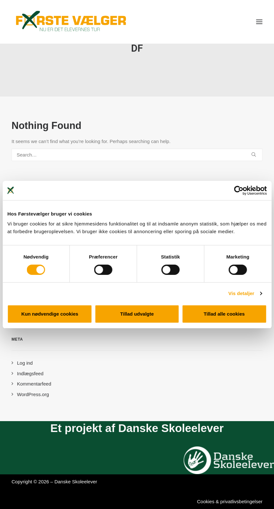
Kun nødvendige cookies (50, 314)
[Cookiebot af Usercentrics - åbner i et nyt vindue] (239, 190)
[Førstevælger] (71, 22)
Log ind (25, 363)
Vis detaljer (241, 293)
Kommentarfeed (34, 383)
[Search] (137, 154)
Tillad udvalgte (137, 314)
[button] (259, 22)
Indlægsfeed (30, 373)
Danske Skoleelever (75, 481)
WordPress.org (33, 394)
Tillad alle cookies (224, 314)
